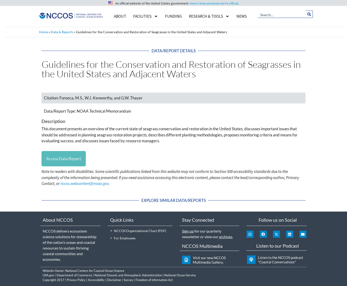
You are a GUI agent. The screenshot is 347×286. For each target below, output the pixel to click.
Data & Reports (62, 32)
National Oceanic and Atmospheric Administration (128, 275)
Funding (173, 16)
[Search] (309, 14)
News (241, 16)
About (120, 16)
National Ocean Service (180, 275)
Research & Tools (209, 16)
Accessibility (96, 280)
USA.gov (48, 275)
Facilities (145, 16)
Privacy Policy (76, 280)
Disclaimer (114, 280)
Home (43, 32)
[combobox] (282, 14)
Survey (128, 280)
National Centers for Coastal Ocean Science (94, 271)
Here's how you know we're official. (214, 3)
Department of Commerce (74, 275)
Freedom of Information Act (154, 280)
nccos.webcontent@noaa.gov (84, 183)
